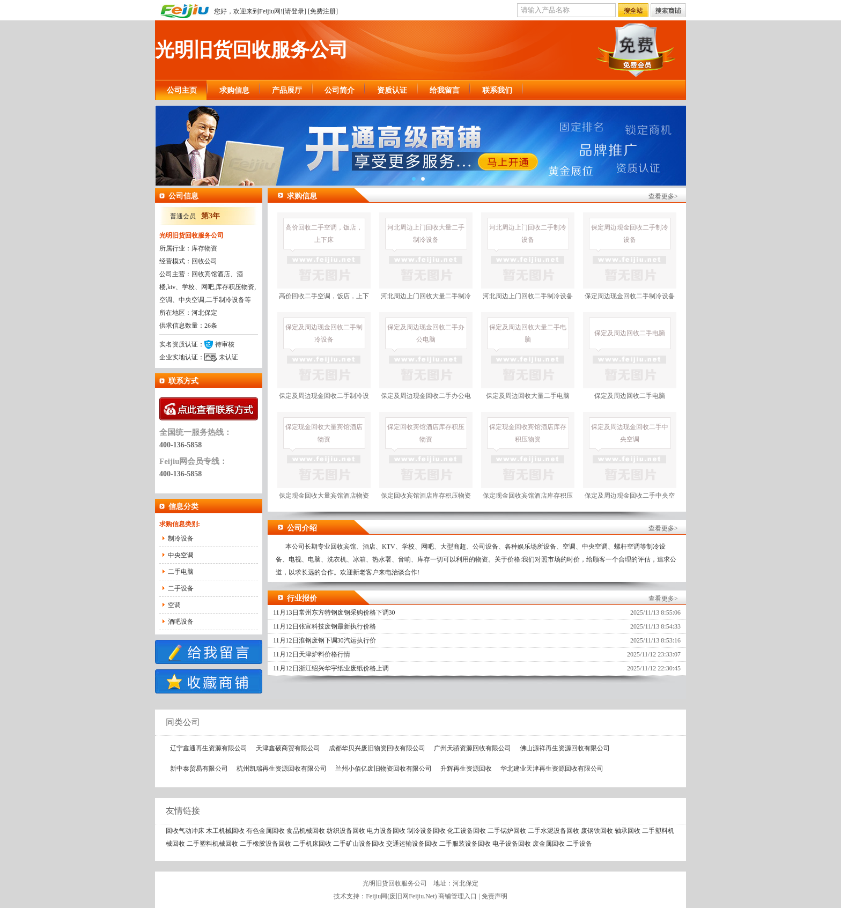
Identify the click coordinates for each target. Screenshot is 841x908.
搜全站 (633, 10)
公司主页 (182, 90)
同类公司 (177, 722)
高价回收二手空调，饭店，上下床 (324, 263)
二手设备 (181, 588)
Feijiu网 (376, 896)
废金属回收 (549, 843)
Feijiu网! (271, 11)
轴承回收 (627, 831)
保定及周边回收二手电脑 (629, 356)
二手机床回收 (312, 843)
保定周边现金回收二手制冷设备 (629, 256)
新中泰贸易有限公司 (199, 768)
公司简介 (339, 90)
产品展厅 (287, 90)
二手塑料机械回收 (212, 843)
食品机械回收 (305, 831)
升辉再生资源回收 (466, 768)
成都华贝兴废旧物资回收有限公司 (377, 748)
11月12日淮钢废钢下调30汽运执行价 (324, 640)
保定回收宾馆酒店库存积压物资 (426, 455)
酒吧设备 (181, 621)
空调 (174, 605)
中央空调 (181, 555)
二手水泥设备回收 (553, 831)
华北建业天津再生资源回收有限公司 (551, 768)
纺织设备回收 (346, 831)
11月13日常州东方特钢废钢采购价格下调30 (334, 612)
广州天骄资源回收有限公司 (472, 748)
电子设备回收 (511, 843)
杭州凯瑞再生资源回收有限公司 (282, 768)
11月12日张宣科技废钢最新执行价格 (324, 626)
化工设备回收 (466, 831)
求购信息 (234, 90)
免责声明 (494, 896)
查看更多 (661, 196)
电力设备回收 (386, 831)
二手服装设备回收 (465, 843)
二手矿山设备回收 (359, 843)
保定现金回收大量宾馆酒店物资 (324, 455)
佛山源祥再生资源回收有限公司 (565, 748)
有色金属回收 (265, 831)
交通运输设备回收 (412, 843)
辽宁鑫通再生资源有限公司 (208, 748)
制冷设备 (181, 538)
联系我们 (497, 90)
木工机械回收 (225, 831)
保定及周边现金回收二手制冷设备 (324, 363)
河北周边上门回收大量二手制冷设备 (426, 263)
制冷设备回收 (426, 831)
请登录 (294, 11)
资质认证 (392, 90)
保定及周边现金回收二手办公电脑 (426, 363)
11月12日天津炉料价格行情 (311, 654)
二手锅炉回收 (507, 831)
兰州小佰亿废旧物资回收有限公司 (383, 768)
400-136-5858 (180, 445)
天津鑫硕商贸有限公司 (288, 748)
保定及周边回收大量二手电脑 (527, 356)
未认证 (228, 357)
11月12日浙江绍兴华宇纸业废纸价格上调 (331, 668)
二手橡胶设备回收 (265, 843)
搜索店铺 (668, 10)
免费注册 (323, 11)
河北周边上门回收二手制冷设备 (527, 256)
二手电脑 (181, 571)
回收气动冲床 (185, 831)
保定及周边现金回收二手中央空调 (629, 463)
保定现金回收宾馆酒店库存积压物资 (527, 463)
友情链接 (177, 810)
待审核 (224, 344)
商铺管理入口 (457, 896)
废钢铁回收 (597, 831)
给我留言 (445, 90)
